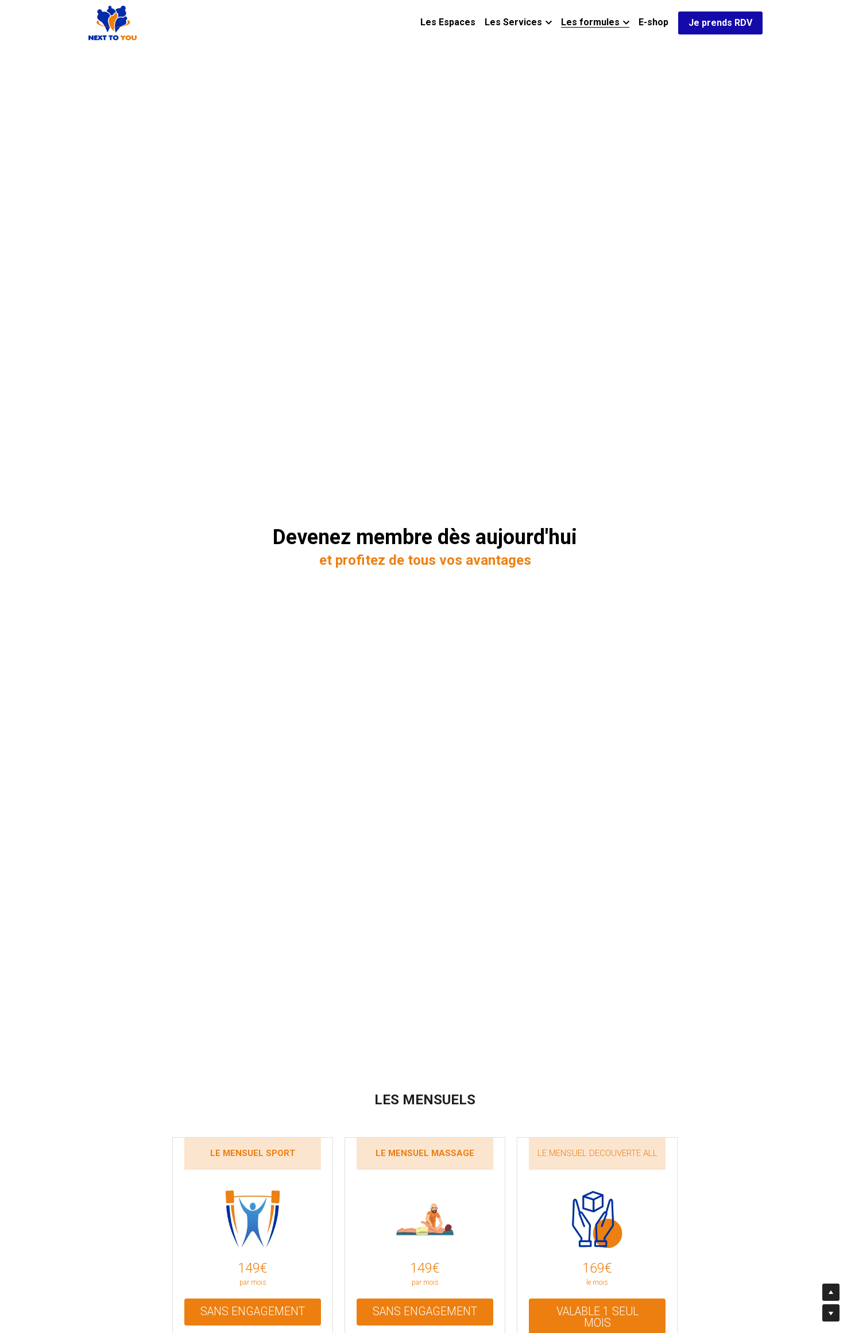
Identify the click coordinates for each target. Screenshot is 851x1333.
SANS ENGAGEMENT (252, 1309)
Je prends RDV (720, 22)
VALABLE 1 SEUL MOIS (597, 1309)
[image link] (112, 22)
